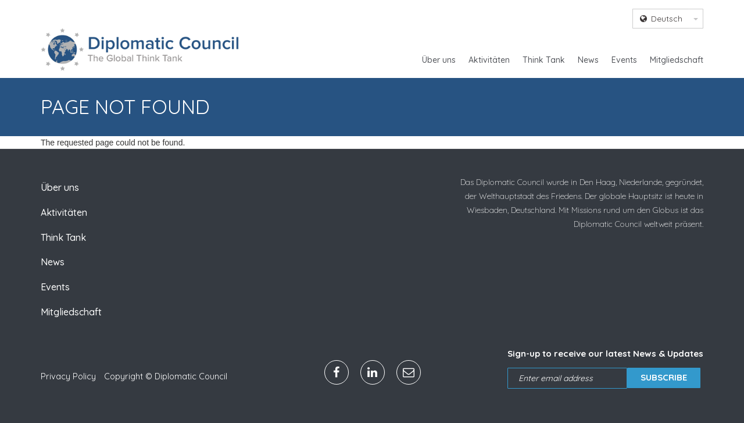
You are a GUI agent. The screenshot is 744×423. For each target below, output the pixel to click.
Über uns (439, 60)
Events (624, 60)
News (588, 60)
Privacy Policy (68, 376)
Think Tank (544, 60)
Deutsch (661, 18)
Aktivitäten (489, 60)
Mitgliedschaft (676, 60)
